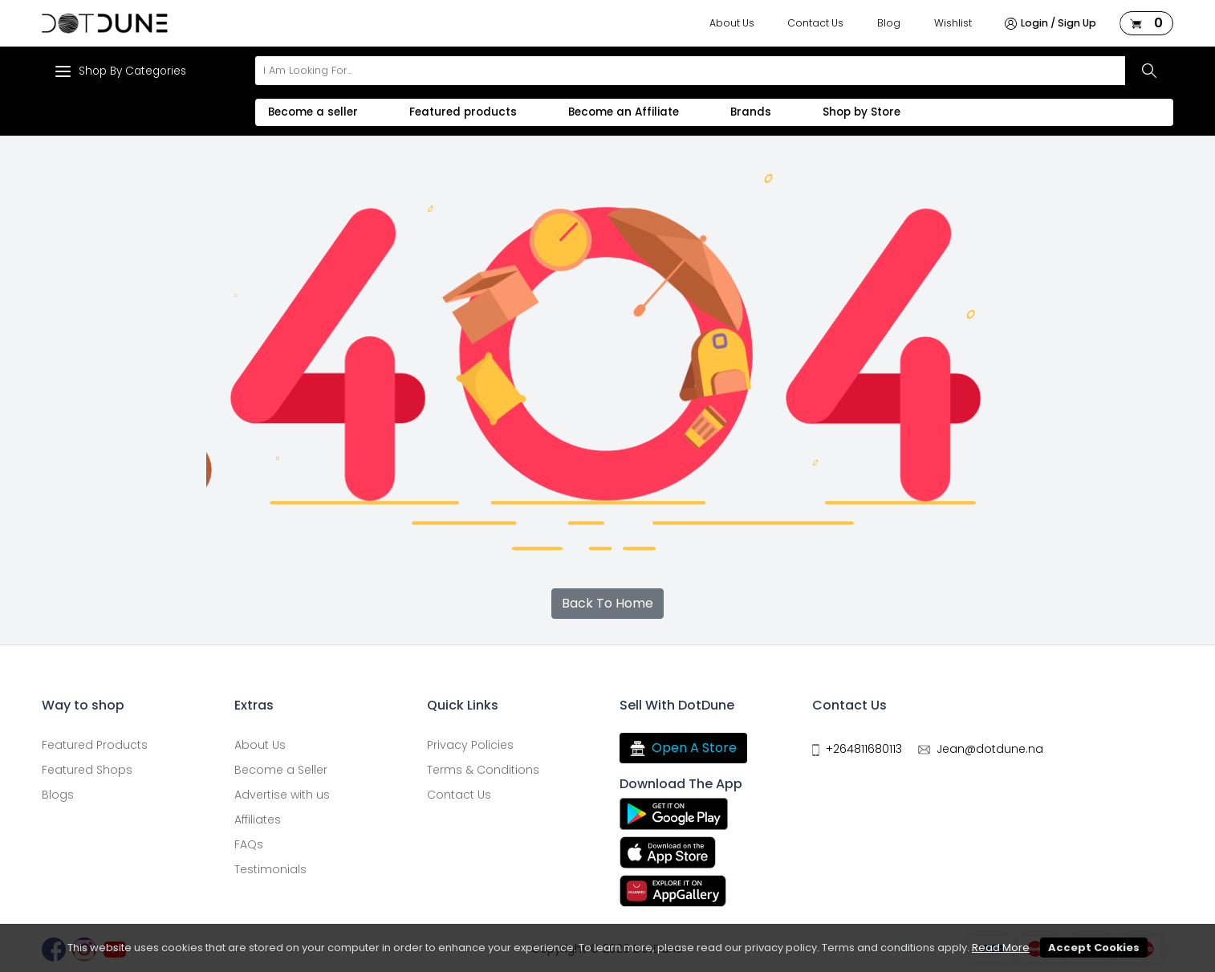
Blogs (58, 795)
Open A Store (683, 748)
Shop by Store (861, 112)
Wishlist (953, 23)
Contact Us (815, 23)
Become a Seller (280, 770)
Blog (888, 23)
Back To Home (607, 603)
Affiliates (257, 819)
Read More (1001, 947)
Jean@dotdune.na (990, 749)
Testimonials (270, 869)
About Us (731, 23)
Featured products (463, 112)
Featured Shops (87, 770)
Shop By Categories (120, 71)
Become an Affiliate (623, 112)
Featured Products (95, 745)
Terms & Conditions (483, 770)
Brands (750, 112)
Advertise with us (282, 795)
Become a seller (313, 112)
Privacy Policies (470, 745)
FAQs (248, 844)
